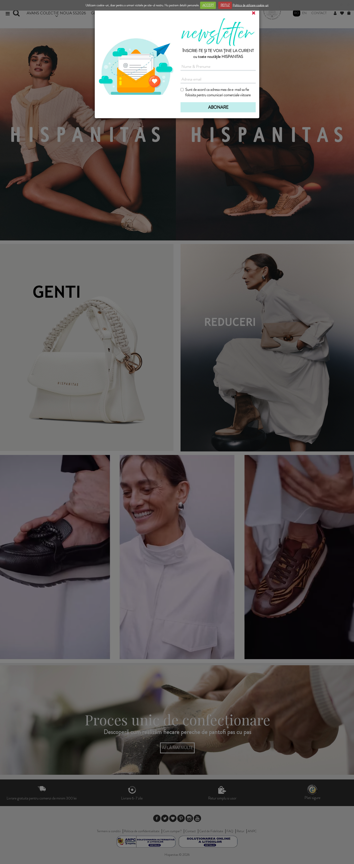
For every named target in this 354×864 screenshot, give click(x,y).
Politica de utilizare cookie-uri (250, 5)
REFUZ (225, 5)
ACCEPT (208, 5)
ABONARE (218, 107)
